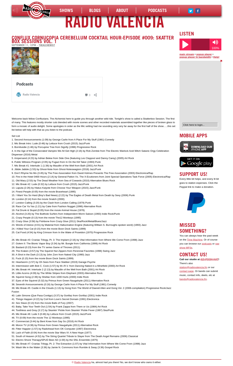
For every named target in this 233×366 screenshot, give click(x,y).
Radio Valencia (82, 362)
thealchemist (47, 45)
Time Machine (194, 239)
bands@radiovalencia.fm (193, 279)
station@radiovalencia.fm (193, 267)
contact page (186, 271)
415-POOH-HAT (209, 259)
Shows (66, 10)
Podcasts (157, 10)
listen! (15, 10)
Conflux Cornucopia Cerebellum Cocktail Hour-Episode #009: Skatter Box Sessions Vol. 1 (93, 39)
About (122, 10)
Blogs (95, 10)
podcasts (207, 243)
